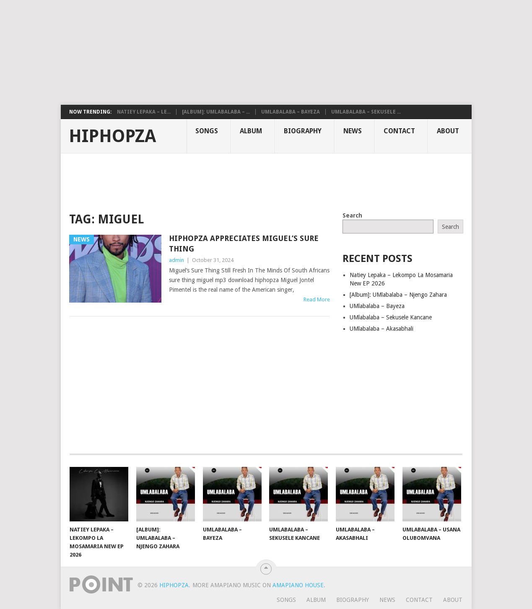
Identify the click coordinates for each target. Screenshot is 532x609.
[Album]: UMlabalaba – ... (216, 112)
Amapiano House (298, 585)
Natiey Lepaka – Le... (144, 112)
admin (176, 260)
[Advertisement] (203, 52)
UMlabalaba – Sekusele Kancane (391, 317)
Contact (399, 131)
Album (251, 131)
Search (352, 215)
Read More (317, 299)
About (448, 131)
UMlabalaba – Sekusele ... (366, 112)
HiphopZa (112, 136)
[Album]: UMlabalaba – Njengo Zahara (398, 294)
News (352, 131)
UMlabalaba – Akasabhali (381, 328)
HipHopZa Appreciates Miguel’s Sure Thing (244, 243)
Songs (206, 131)
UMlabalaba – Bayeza (290, 112)
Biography (303, 131)
